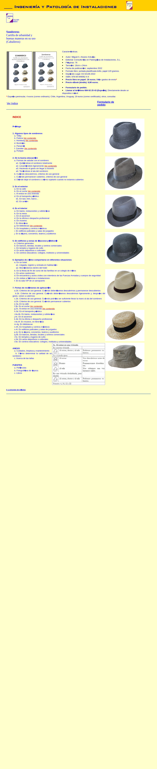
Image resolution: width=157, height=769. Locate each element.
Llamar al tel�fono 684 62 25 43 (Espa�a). (87, 90)
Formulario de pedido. (76, 87)
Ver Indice (12, 103)
